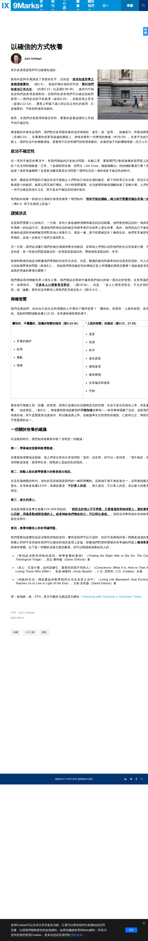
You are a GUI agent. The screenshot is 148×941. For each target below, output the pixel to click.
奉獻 (130, 10)
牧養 (16, 632)
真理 (44, 632)
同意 (131, 930)
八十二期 (30, 632)
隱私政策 (77, 934)
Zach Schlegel (26, 612)
